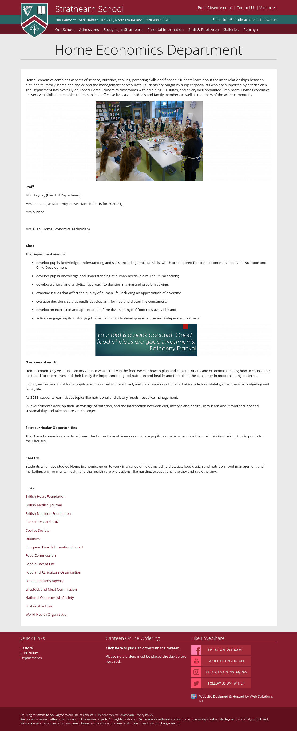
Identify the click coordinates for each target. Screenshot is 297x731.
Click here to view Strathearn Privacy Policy (124, 715)
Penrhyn (250, 29)
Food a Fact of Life (40, 564)
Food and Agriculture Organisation (53, 572)
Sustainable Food (39, 606)
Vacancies (268, 7)
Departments (31, 657)
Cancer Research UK (42, 521)
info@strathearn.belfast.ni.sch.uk (250, 19)
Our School (64, 29)
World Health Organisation (47, 614)
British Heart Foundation (45, 496)
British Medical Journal (44, 505)
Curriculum (30, 652)
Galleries (231, 29)
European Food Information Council (54, 547)
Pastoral (27, 648)
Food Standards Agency (45, 580)
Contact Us (246, 7)
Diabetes (33, 538)
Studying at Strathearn (123, 29)
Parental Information (165, 29)
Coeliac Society (38, 530)
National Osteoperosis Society (50, 597)
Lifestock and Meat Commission (51, 589)
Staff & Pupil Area (203, 29)
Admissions (89, 29)
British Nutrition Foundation (48, 513)
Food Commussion (41, 555)
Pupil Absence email (215, 7)
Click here (114, 648)
